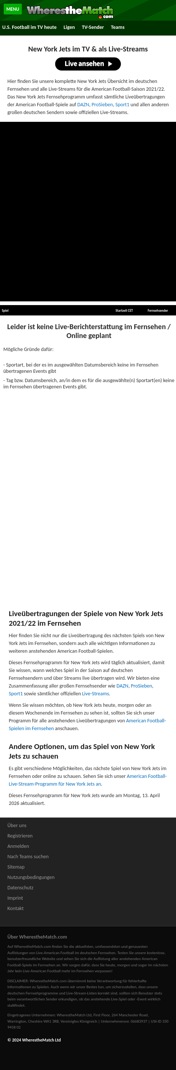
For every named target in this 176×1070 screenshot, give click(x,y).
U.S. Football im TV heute (29, 27)
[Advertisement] (88, 212)
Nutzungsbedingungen (31, 877)
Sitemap (15, 867)
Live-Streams (95, 694)
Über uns (17, 825)
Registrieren (20, 836)
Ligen (69, 27)
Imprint (15, 898)
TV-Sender (93, 27)
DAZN (83, 104)
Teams (118, 27)
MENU (12, 9)
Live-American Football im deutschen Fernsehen (75, 952)
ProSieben (102, 104)
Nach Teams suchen (28, 856)
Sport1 (122, 104)
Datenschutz (20, 888)
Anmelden (18, 846)
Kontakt (15, 908)
